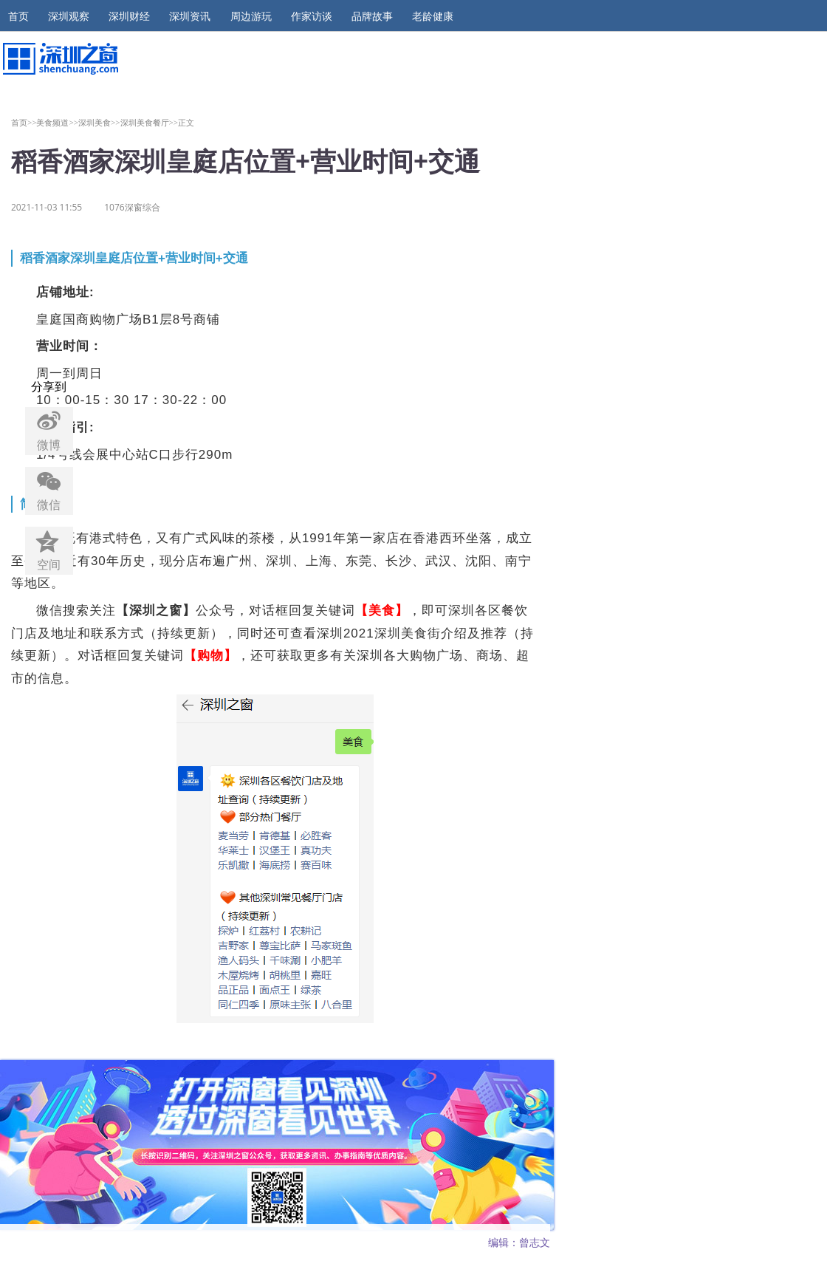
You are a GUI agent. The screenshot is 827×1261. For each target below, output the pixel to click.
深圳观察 (68, 16)
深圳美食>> (99, 122)
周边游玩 (251, 16)
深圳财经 (129, 16)
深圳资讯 (189, 16)
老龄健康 (432, 16)
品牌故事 (372, 16)
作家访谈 (311, 16)
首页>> (24, 122)
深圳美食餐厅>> (149, 122)
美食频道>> (57, 122)
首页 (18, 16)
